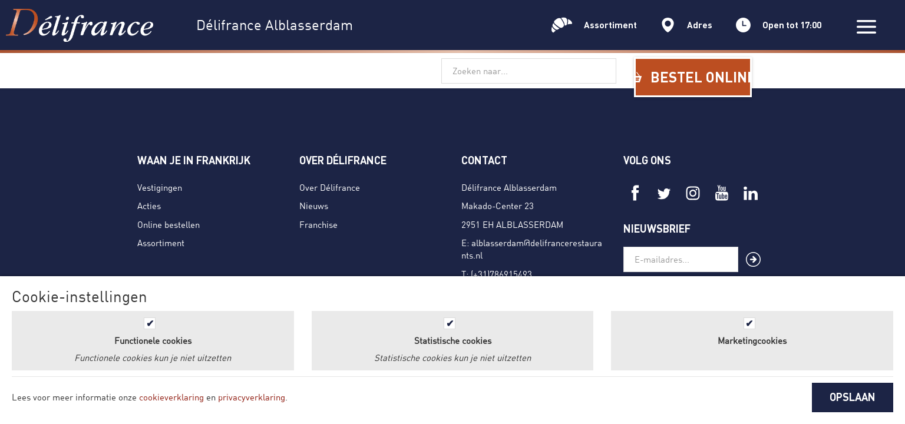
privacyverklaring (251, 397)
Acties (149, 205)
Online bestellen (168, 224)
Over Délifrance (329, 187)
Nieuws (313, 205)
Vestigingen (159, 187)
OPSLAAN (853, 396)
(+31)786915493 (501, 274)
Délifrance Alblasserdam (509, 187)
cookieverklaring (171, 397)
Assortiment (160, 242)
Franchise (318, 224)
